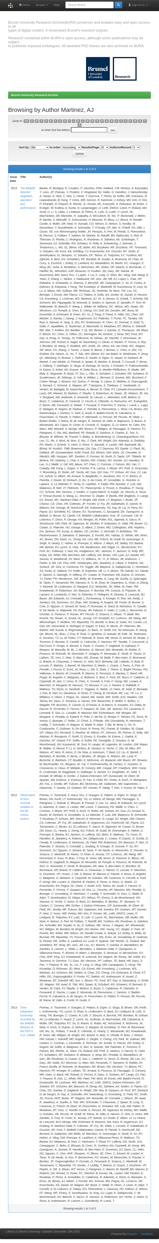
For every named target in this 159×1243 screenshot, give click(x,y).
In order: (55, 147)
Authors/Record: (121, 147)
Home (24, 5)
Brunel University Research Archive (34, 95)
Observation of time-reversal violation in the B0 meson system (27, 806)
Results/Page (90, 147)
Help (56, 5)
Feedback (147, 1234)
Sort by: (24, 147)
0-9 (26, 121)
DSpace (132, 1234)
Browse (42, 5)
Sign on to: (138, 5)
